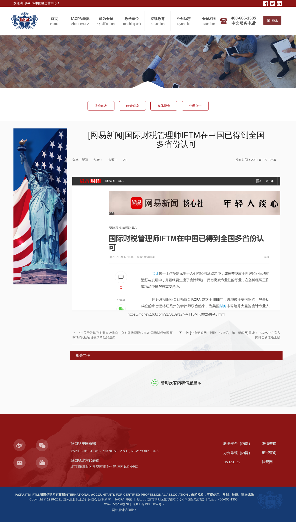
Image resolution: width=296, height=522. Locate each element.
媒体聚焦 (164, 106)
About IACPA (80, 24)
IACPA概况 (80, 19)
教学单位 (132, 19)
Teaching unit (132, 24)
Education (157, 24)
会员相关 (209, 19)
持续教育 (157, 19)
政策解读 (132, 106)
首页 (54, 19)
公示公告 (195, 106)
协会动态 (183, 19)
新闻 (85, 160)
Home (54, 24)
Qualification (106, 24)
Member (209, 24)
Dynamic (183, 24)
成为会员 (106, 19)
